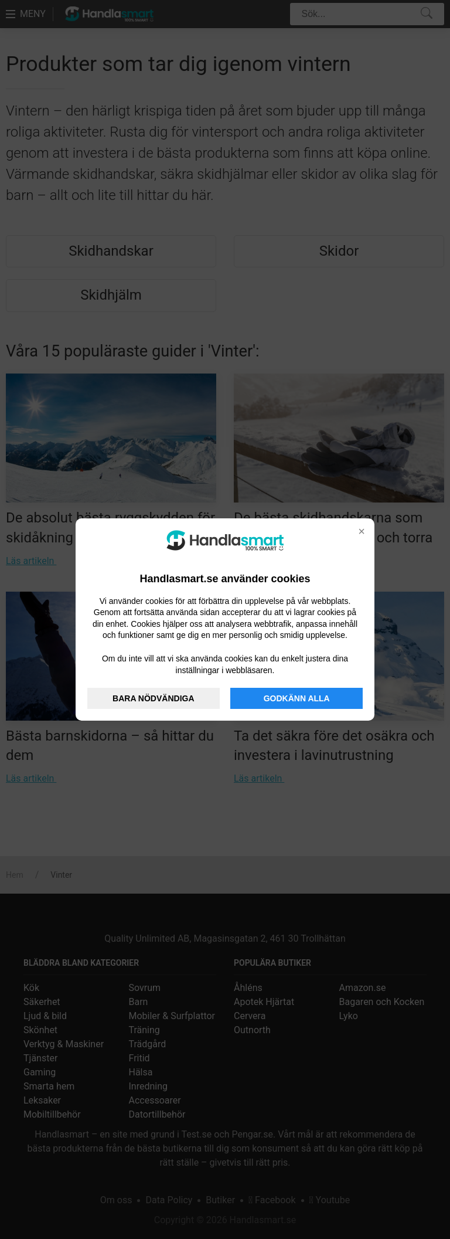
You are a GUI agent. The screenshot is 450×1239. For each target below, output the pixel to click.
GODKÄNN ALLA (297, 698)
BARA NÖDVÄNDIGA (153, 698)
